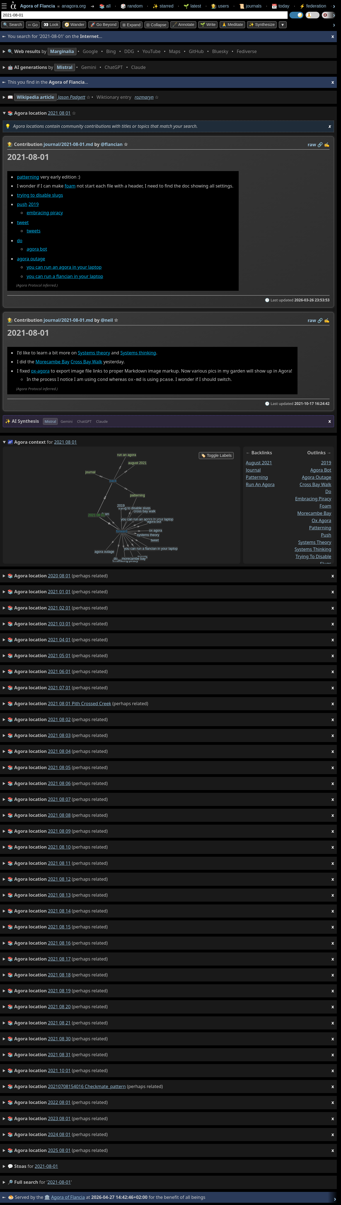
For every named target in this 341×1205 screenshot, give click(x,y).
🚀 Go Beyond (103, 24)
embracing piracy (44, 213)
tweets (33, 231)
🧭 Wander (74, 24)
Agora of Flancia (68, 1197)
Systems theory (94, 353)
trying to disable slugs (40, 195)
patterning (28, 177)
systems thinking (313, 549)
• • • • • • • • (133, 51)
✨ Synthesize (262, 24)
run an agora (260, 484)
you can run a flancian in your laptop (64, 276)
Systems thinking (138, 353)
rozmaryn (144, 97)
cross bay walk (315, 484)
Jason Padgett (71, 97)
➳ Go (33, 25)
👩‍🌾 (10, 144)
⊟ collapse (156, 25)
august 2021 (259, 462)
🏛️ (47, 1197)
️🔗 (320, 144)
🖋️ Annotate (183, 24)
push (22, 204)
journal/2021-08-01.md (68, 144)
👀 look (50, 24)
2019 (33, 204)
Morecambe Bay (52, 362)
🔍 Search (12, 24)
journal (253, 469)
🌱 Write (208, 24)
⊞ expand (131, 25)
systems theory (314, 542)
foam (70, 186)
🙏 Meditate (232, 24)
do (20, 241)
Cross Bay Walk (86, 362)
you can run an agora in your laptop (63, 267)
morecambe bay (314, 513)
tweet (23, 222)
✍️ (327, 144)
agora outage (31, 259)
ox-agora (40, 371)
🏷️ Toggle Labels (216, 455)
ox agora (321, 520)
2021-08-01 (46, 1166)
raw (312, 144)
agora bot (36, 249)
